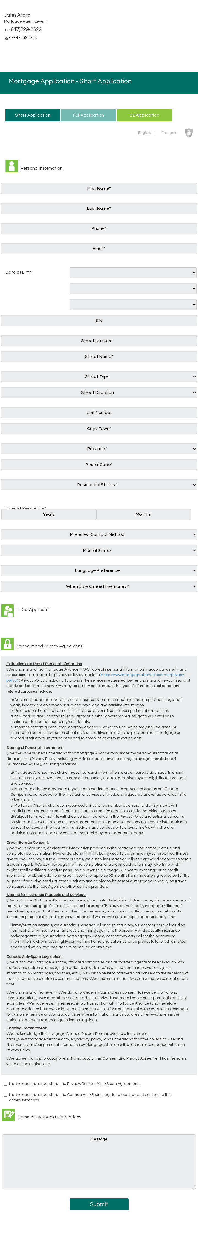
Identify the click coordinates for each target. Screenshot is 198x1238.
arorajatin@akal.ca (23, 37)
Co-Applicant (35, 609)
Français (169, 133)
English (144, 133)
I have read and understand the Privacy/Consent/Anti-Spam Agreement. (74, 1084)
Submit (99, 1204)
